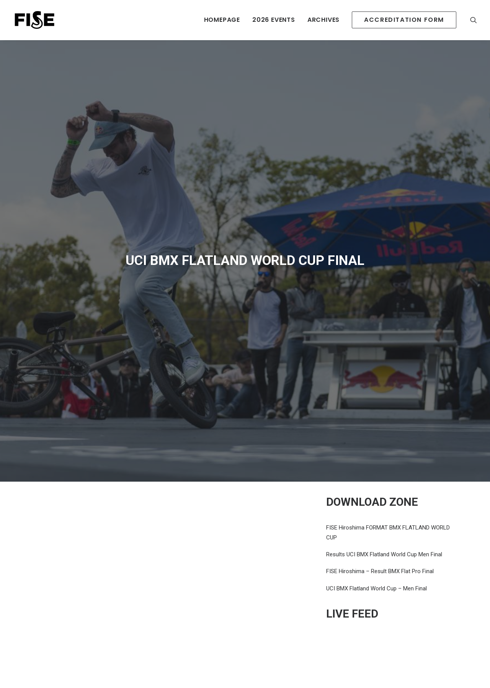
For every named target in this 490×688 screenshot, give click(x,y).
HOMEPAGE (222, 19)
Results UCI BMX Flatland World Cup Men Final (384, 554)
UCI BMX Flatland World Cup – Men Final (376, 588)
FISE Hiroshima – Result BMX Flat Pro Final (380, 571)
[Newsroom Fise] (34, 19)
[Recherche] (473, 20)
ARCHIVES (323, 19)
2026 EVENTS (273, 19)
